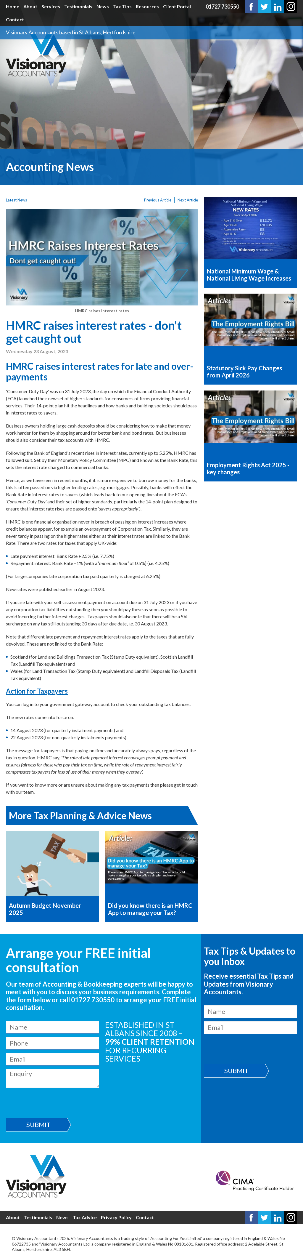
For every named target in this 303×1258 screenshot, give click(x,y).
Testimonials (78, 6)
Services (50, 6)
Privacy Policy (116, 1217)
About (30, 6)
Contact (15, 19)
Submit (38, 1125)
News (102, 6)
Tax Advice (85, 1217)
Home (12, 6)
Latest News (16, 200)
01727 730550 (222, 6)
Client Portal (177, 6)
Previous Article (157, 200)
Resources (147, 6)
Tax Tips (122, 6)
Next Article (188, 200)
